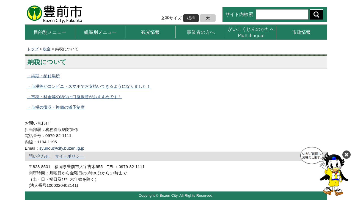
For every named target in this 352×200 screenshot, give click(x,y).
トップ (32, 49)
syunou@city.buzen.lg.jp (61, 148)
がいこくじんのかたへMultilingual (251, 32)
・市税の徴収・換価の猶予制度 (56, 107)
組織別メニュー (100, 32)
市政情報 (301, 32)
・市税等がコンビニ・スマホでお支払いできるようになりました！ (89, 86)
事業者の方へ (201, 32)
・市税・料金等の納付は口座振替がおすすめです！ (74, 96)
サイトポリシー (69, 156)
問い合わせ (39, 156)
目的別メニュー (50, 32)
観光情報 (150, 32)
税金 (47, 49)
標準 (191, 18)
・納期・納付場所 (43, 75)
